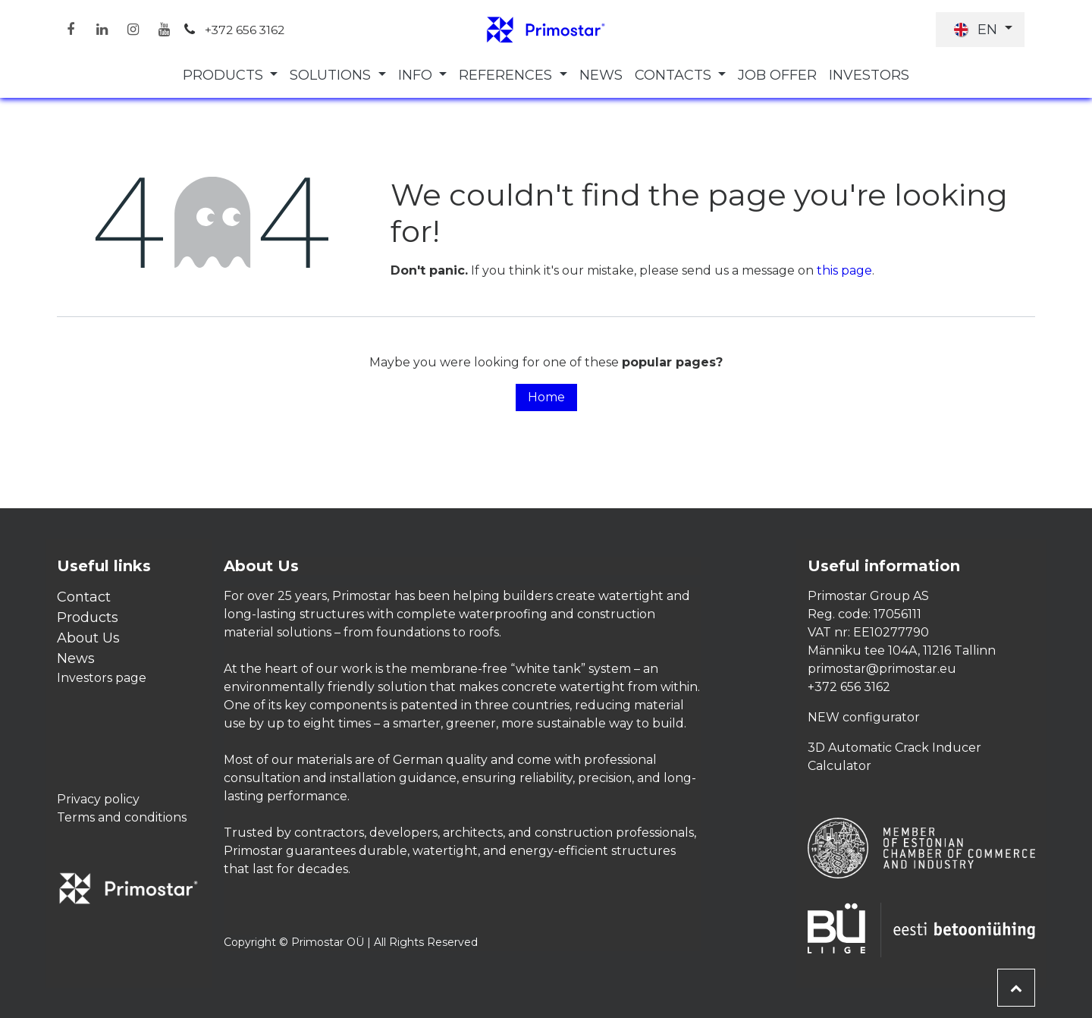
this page (844, 270)
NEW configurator (864, 717)
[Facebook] (70, 29)
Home (546, 397)
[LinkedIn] (101, 29)
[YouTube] (163, 29)
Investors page (101, 678)
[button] (1016, 988)
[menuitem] (230, 75)
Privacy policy (98, 799)
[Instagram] (132, 29)
